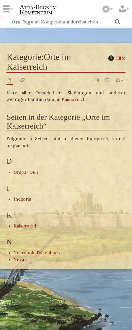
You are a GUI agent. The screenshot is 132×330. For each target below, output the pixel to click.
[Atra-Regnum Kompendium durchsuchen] (66, 21)
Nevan (20, 259)
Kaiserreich (74, 99)
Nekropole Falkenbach (37, 252)
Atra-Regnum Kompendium (38, 10)
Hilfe (116, 58)
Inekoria (22, 199)
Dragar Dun (26, 172)
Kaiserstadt (26, 226)
